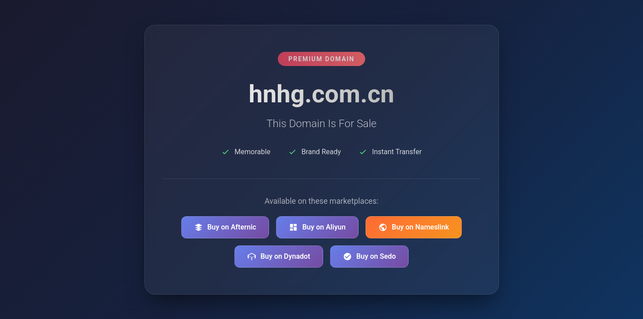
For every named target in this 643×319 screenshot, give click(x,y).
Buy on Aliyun (317, 227)
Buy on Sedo (369, 256)
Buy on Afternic (225, 227)
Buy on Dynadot (278, 256)
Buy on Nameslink (413, 227)
